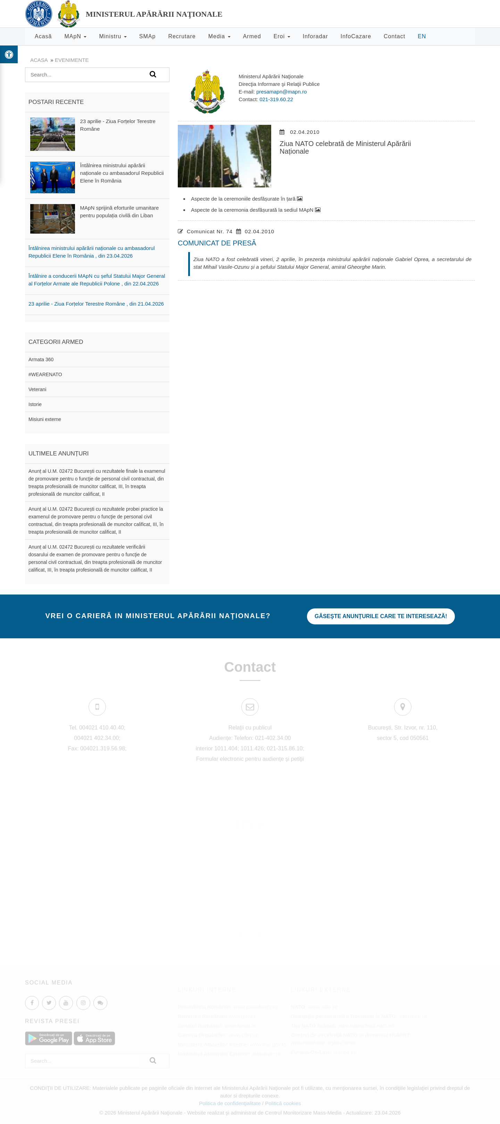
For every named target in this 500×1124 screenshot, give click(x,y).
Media (219, 36)
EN (422, 36)
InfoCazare (356, 36)
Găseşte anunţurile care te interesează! (381, 616)
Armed (252, 36)
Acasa (39, 60)
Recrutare (181, 36)
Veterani (37, 389)
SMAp (147, 36)
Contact (394, 36)
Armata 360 (40, 359)
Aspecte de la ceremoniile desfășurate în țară (246, 199)
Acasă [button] (43, 36)
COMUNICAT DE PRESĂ (217, 243)
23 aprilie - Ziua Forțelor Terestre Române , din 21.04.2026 (96, 304)
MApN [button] (75, 36)
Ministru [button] (112, 36)
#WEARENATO (45, 374)
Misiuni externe (44, 419)
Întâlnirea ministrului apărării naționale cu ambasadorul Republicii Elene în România (122, 173)
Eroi (282, 36)
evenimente (72, 60)
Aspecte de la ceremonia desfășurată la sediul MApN (255, 210)
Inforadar (315, 36)
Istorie (35, 404)
